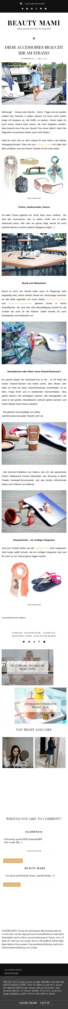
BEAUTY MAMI (34, 22)
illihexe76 (34, 831)
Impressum (12, 973)
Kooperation (32, 632)
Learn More (28, 1002)
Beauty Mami (35, 868)
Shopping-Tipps (22, 636)
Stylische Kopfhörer (56, 299)
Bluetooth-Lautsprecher (20, 303)
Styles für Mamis (45, 636)
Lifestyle (49, 632)
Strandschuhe (42, 548)
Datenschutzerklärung (40, 944)
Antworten (34, 851)
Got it (45, 1002)
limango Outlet (43, 144)
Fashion (17, 632)
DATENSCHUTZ (13, 969)
